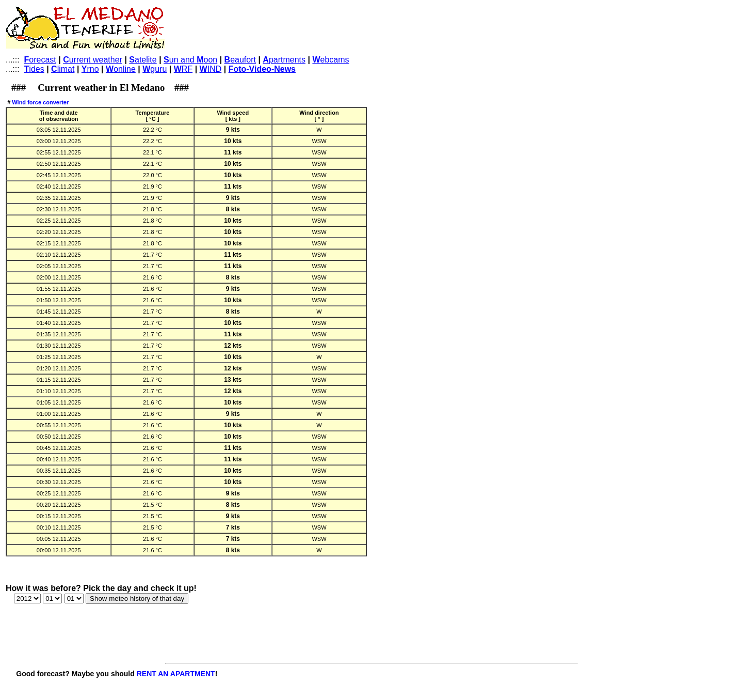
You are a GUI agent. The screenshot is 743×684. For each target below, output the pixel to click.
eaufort (240, 59)
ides (34, 69)
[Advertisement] (355, 29)
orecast (40, 59)
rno (90, 69)
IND (211, 69)
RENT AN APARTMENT (176, 674)
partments (284, 59)
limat (62, 69)
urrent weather (92, 59)
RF (183, 69)
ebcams (330, 59)
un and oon (190, 59)
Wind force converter (40, 102)
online (121, 69)
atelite (142, 59)
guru (154, 69)
